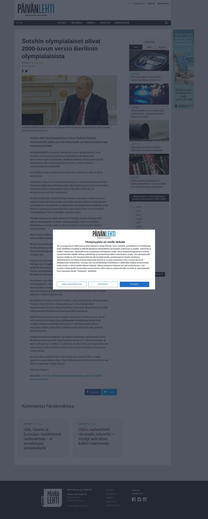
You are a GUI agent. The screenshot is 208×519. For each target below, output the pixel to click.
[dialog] (104, 260)
